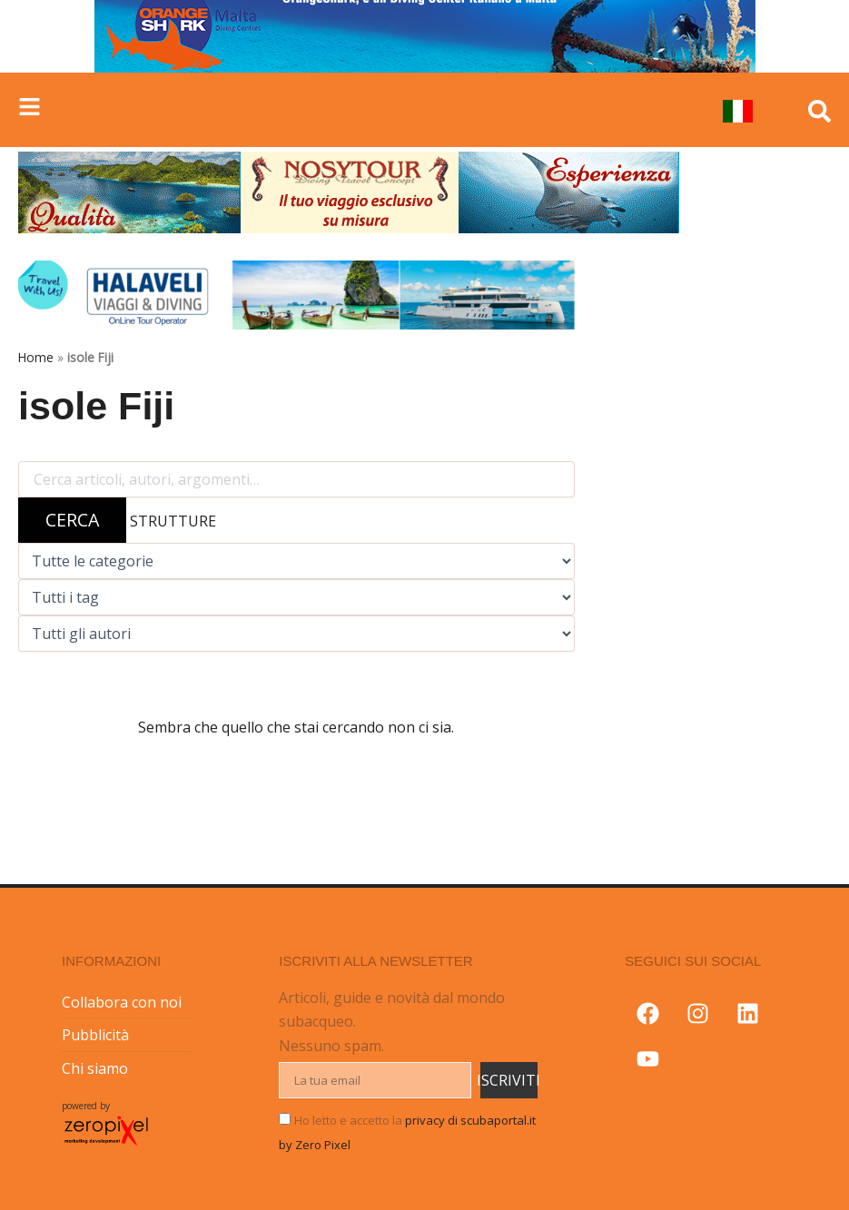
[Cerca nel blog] (296, 479)
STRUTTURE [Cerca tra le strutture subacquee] (173, 521)
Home (36, 357)
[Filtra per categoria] (296, 561)
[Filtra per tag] (296, 597)
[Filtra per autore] (296, 633)
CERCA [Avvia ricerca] (72, 519)
